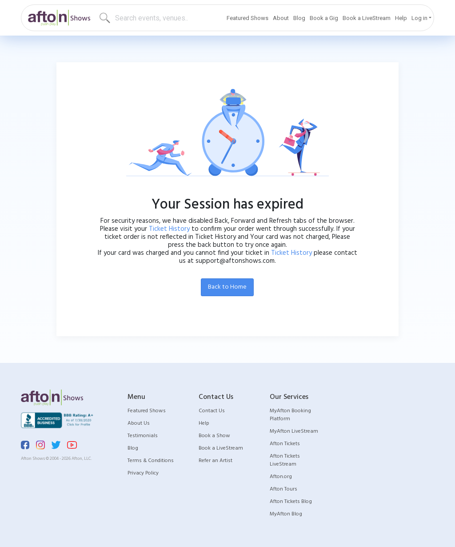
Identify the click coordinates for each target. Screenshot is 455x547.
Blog (299, 18)
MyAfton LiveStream (294, 431)
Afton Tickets (285, 444)
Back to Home (227, 287)
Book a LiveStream (367, 18)
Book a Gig (324, 18)
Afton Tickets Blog (291, 502)
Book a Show (214, 436)
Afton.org (281, 477)
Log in (419, 18)
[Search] (146, 18)
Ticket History (169, 229)
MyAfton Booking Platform (290, 415)
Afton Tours (283, 489)
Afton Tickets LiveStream (285, 460)
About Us (139, 423)
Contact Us (212, 411)
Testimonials (143, 436)
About (281, 18)
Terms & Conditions (151, 461)
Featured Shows (247, 18)
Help (401, 18)
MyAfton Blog (286, 514)
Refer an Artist (215, 461)
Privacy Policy (143, 473)
